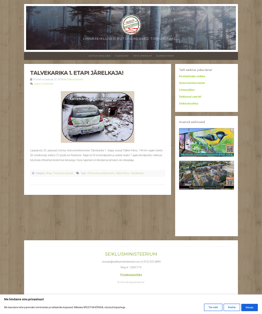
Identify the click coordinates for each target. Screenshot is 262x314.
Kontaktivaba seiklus (192, 76)
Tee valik (210, 307)
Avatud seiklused (100, 56)
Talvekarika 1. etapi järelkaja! (76, 73)
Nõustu (249, 307)
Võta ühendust (142, 56)
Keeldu (230, 307)
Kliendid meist (165, 56)
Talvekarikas (137, 173)
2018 (89, 173)
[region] (131, 304)
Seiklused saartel (190, 96)
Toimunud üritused (63, 173)
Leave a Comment (43, 83)
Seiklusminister (75, 79)
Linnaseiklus (187, 89)
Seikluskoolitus (189, 103)
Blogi (49, 173)
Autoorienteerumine (104, 173)
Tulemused (121, 56)
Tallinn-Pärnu (122, 173)
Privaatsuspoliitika (131, 274)
